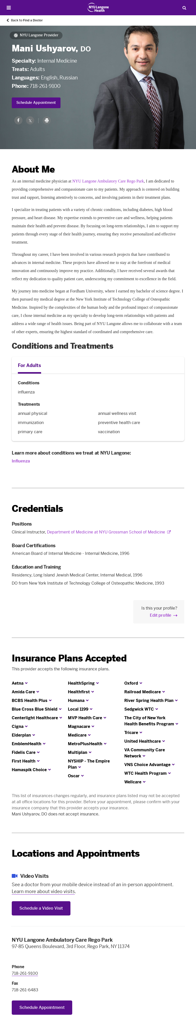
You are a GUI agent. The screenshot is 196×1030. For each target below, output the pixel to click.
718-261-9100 (45, 86)
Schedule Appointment (36, 103)
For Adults (29, 365)
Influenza (21, 461)
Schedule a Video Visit (41, 908)
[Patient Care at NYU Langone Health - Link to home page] (98, 7)
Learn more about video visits (43, 891)
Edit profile (160, 615)
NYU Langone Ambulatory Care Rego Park (108, 181)
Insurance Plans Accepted (69, 658)
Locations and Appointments (76, 853)
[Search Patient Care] (184, 7)
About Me (33, 169)
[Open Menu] (9, 8)
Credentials (37, 508)
